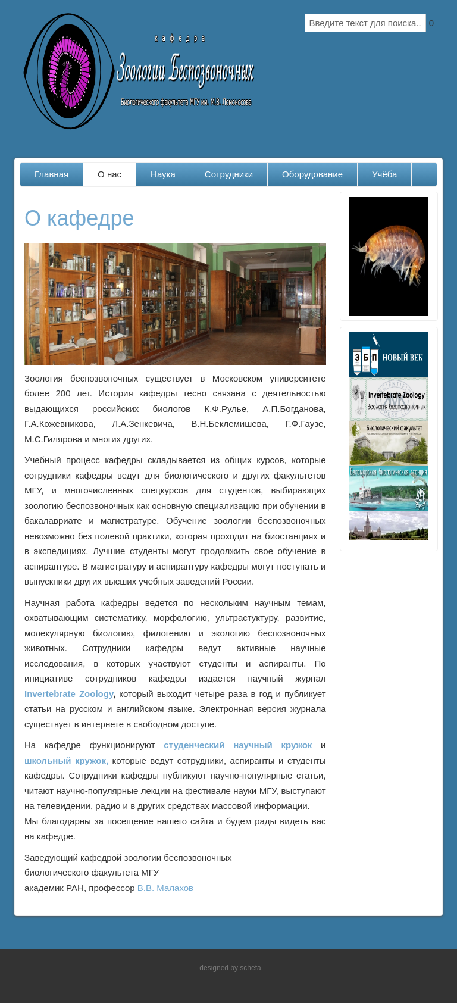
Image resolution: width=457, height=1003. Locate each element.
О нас (109, 174)
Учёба (384, 174)
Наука (163, 174)
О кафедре (79, 218)
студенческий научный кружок (238, 745)
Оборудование (312, 174)
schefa (250, 968)
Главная (51, 174)
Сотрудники (229, 174)
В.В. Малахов (165, 888)
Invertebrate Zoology (68, 694)
